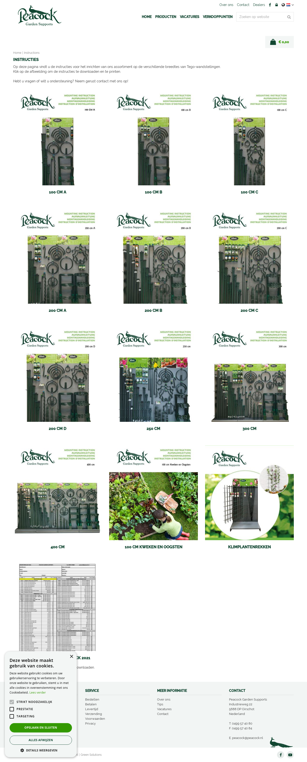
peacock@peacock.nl (247, 738)
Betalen (91, 704)
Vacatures (164, 709)
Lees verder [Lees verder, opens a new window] (38, 692)
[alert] (41, 704)
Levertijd (91, 709)
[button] (41, 750)
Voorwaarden (95, 718)
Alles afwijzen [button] (41, 740)
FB (269, 4)
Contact (162, 714)
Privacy (90, 723)
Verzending (93, 714)
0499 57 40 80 (242, 723)
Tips (160, 704)
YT (290, 754)
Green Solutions (91, 754)
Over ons (163, 699)
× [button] (71, 657)
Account (276, 4)
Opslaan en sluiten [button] (40, 728)
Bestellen (92, 699)
